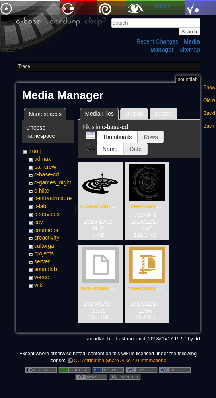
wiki (38, 285)
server (42, 261)
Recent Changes (157, 41)
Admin (162, 6)
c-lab (40, 206)
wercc (41, 277)
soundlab (45, 269)
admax (42, 158)
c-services (47, 214)
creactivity (46, 237)
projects (44, 253)
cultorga (44, 246)
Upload (134, 113)
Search (189, 32)
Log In (192, 6)
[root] (35, 151)
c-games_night (52, 182)
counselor (46, 230)
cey (38, 222)
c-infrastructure (53, 198)
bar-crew (45, 167)
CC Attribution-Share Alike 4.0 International (121, 360)
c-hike (41, 190)
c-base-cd (46, 174)
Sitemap (189, 49)
